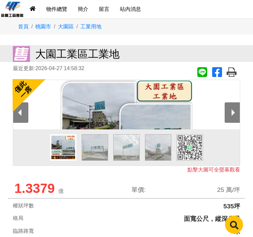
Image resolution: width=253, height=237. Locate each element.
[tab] (32, 9)
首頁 (23, 26)
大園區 (66, 26)
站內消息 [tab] (130, 9)
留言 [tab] (104, 9)
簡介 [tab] (83, 9)
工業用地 (90, 26)
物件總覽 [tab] (56, 9)
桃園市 (43, 26)
